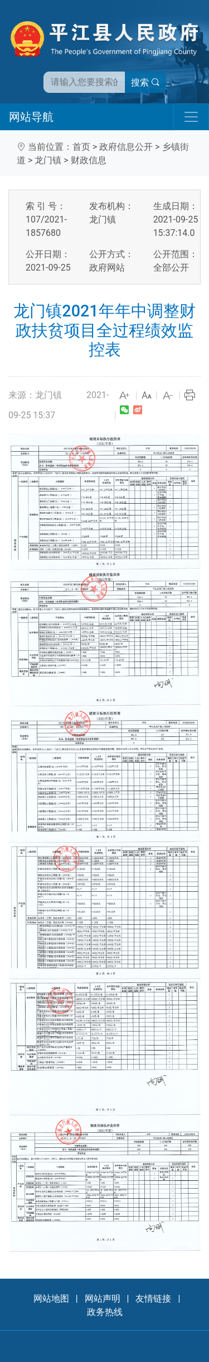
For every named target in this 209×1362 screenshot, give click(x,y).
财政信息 (88, 160)
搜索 (145, 82)
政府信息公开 (126, 146)
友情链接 (153, 1298)
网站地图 (51, 1298)
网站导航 (31, 117)
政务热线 (105, 1312)
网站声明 (102, 1298)
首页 (81, 146)
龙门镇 (48, 160)
